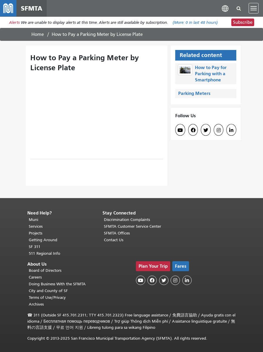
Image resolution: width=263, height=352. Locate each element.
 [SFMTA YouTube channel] (180, 130)
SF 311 (35, 246)
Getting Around (43, 239)
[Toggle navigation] (254, 8)
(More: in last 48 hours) (195, 22)
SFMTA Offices (117, 233)
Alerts (14, 22)
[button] (225, 8)
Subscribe (242, 22)
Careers (35, 277)
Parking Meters (194, 93)
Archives (36, 304)
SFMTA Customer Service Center (132, 226)
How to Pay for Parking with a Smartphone (211, 74)
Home (37, 34)
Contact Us (113, 239)
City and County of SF (48, 290)
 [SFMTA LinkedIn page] (231, 130)
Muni (33, 219)
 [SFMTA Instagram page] (219, 130)
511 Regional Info (44, 253)
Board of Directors (45, 270)
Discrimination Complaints (127, 219)
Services (36, 226)
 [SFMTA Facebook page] (193, 130)
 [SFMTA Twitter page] (205, 130)
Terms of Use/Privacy (47, 297)
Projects (35, 233)
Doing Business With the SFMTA (57, 283)
